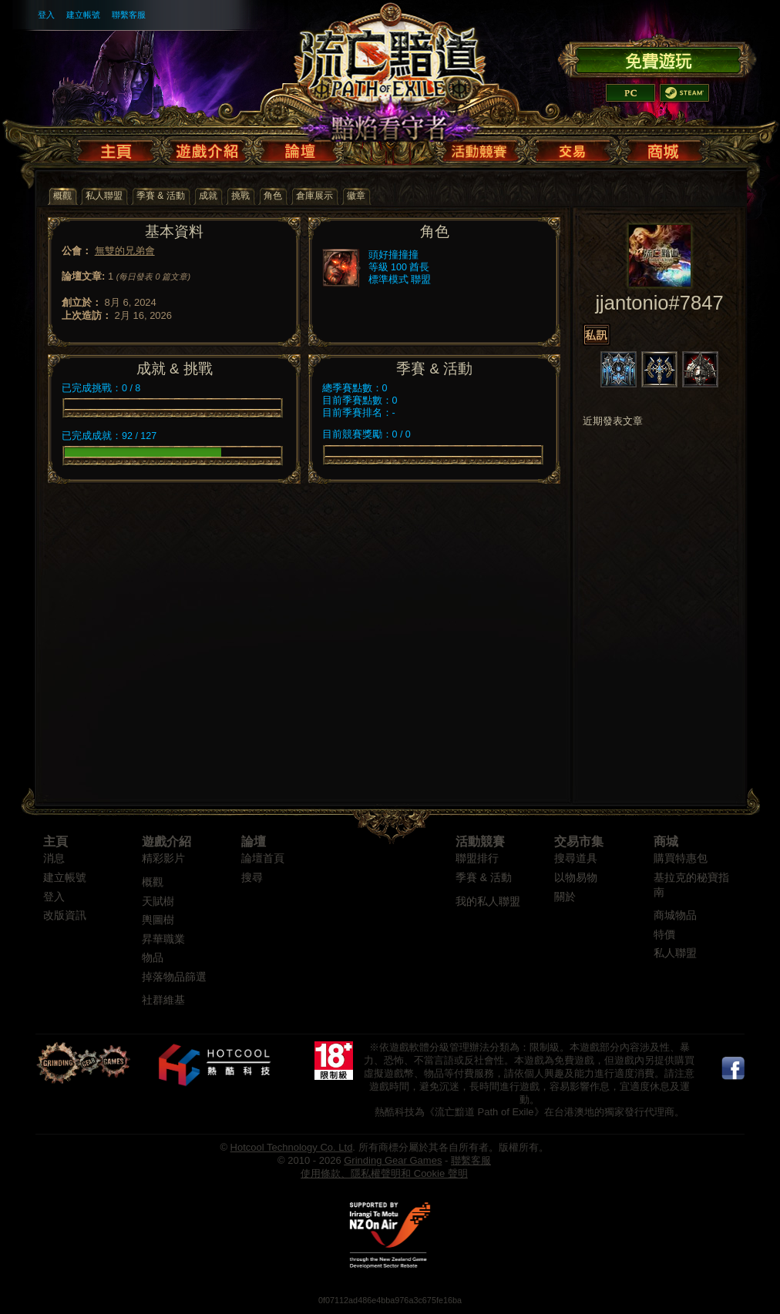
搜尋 (252, 877)
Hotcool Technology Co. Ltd (291, 1147)
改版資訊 (64, 915)
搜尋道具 (575, 858)
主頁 (55, 841)
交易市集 (578, 841)
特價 (664, 934)
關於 (565, 897)
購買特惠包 (681, 858)
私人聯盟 (675, 953)
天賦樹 (158, 901)
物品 (152, 958)
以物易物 (575, 877)
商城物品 (675, 915)
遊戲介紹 (166, 841)
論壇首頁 (262, 858)
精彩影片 (163, 858)
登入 (46, 14)
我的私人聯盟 (488, 901)
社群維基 (163, 1000)
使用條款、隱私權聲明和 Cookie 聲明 (384, 1173)
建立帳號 (83, 14)
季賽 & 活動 (484, 877)
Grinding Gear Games (393, 1160)
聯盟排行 (477, 858)
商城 (666, 841)
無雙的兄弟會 (125, 250)
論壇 (253, 841)
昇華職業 (163, 939)
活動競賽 (480, 841)
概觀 (152, 882)
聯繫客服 (129, 14)
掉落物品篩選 (174, 977)
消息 (54, 858)
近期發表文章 (613, 421)
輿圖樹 (158, 920)
